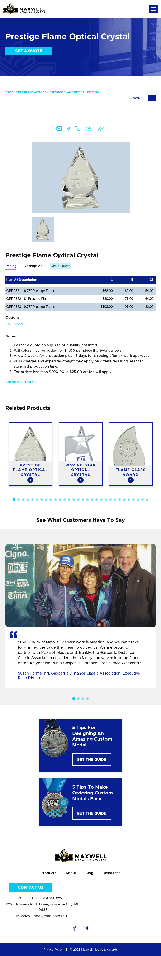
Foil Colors (14, 324)
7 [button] (41, 500)
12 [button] (64, 500)
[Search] (137, 98)
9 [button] (50, 500)
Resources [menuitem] (111, 873)
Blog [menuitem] (89, 873)
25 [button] (124, 500)
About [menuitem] (70, 873)
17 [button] (87, 500)
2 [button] (18, 500)
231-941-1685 (52, 898)
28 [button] (138, 500)
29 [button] (142, 500)
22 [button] (110, 500)
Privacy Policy (53, 950)
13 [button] (69, 500)
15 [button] (78, 500)
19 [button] (96, 500)
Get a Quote (28, 51)
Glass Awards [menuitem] (35, 92)
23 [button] (115, 500)
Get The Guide (91, 760)
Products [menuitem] (13, 92)
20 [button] (101, 500)
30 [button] (147, 500)
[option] (81, 177)
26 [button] (129, 500)
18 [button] (92, 500)
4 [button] (28, 500)
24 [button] (119, 500)
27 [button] (133, 500)
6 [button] (37, 500)
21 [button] (106, 500)
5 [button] (32, 500)
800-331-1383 (28, 898)
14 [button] (73, 500)
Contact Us (30, 888)
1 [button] (13, 499)
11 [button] (60, 500)
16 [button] (83, 500)
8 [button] (46, 500)
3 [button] (23, 500)
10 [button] (55, 500)
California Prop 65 (21, 382)
